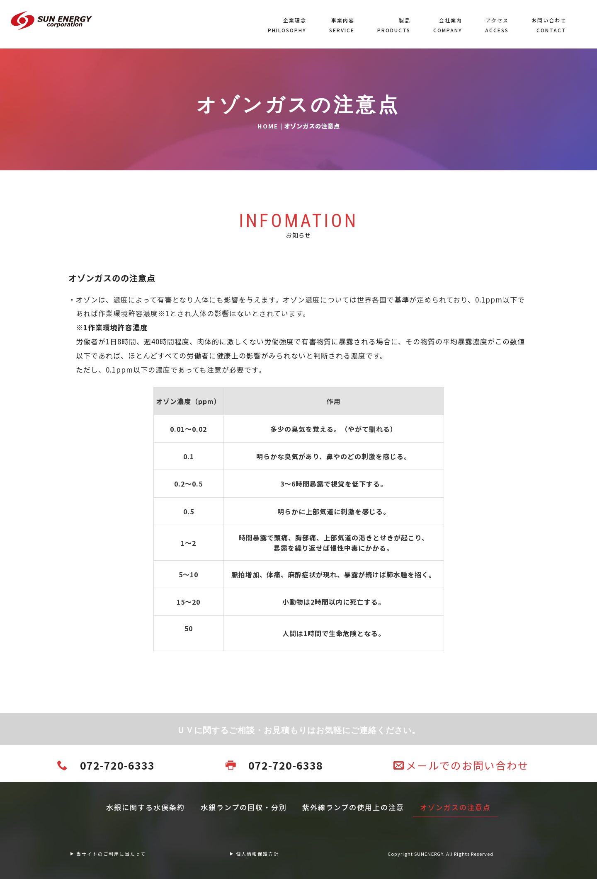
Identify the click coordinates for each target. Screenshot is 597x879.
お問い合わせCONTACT (548, 25)
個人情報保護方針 (254, 853)
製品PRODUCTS (393, 25)
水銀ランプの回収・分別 (244, 807)
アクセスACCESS (497, 25)
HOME (268, 125)
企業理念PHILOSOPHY (287, 25)
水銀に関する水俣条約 (145, 807)
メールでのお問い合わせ (461, 765)
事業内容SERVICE (341, 25)
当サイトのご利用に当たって (108, 853)
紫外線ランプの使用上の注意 (353, 807)
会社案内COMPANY (447, 25)
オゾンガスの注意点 (455, 807)
